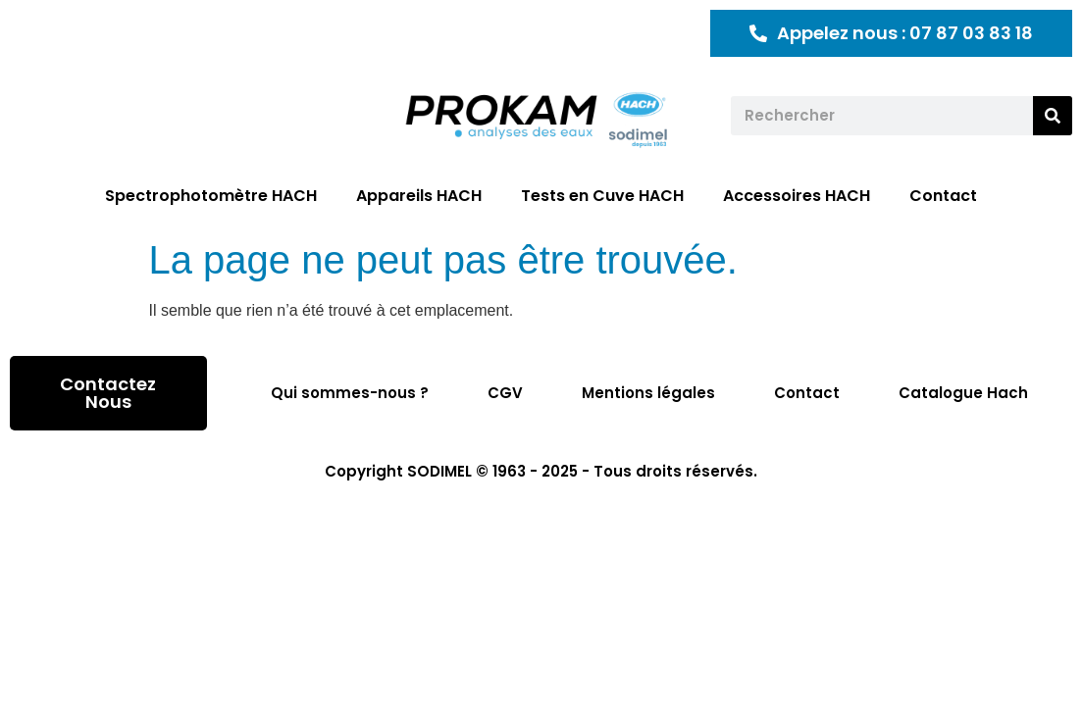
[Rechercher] (1052, 115)
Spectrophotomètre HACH (211, 195)
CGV (505, 392)
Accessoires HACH (796, 195)
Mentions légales (648, 392)
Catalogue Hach (963, 392)
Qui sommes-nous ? (350, 392)
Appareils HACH (419, 195)
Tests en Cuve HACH (602, 195)
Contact (943, 195)
